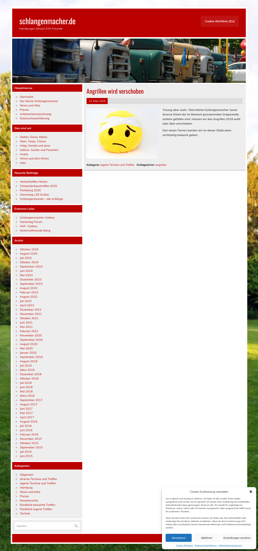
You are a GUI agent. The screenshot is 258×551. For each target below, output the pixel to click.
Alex (23, 163)
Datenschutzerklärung (206, 545)
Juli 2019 (26, 365)
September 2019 (31, 357)
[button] (251, 491)
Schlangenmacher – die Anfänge (41, 199)
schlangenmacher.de (47, 20)
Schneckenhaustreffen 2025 (38, 186)
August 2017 (28, 404)
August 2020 (28, 344)
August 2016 (28, 421)
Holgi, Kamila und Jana (35, 145)
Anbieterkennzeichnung (230, 545)
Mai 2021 (26, 327)
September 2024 (31, 266)
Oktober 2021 (29, 318)
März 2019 (27, 370)
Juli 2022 (26, 301)
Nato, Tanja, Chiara (33, 141)
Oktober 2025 (29, 249)
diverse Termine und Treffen (38, 479)
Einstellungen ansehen (237, 537)
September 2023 (31, 283)
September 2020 (31, 339)
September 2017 (31, 400)
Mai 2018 (26, 391)
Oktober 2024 (29, 262)
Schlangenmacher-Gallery (37, 217)
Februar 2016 (29, 434)
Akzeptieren (178, 537)
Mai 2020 (26, 348)
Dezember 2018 (31, 374)
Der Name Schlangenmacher (39, 101)
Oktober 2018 (29, 378)
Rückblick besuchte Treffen (37, 505)
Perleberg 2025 (30, 190)
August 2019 (28, 361)
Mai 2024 (26, 275)
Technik (25, 513)
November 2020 (31, 335)
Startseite (26, 97)
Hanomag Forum (31, 222)
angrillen (161, 165)
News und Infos (30, 105)
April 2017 (27, 417)
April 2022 (27, 305)
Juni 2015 (26, 456)
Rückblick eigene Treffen (36, 509)
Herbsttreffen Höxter (34, 181)
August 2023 (28, 288)
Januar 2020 (28, 352)
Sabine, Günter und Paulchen (39, 150)
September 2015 (31, 447)
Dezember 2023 (31, 279)
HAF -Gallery (28, 226)
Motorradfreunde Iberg (35, 230)
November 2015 (31, 438)
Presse (24, 109)
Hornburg (26, 487)
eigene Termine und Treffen (117, 165)
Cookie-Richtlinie (184, 545)
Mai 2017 (26, 413)
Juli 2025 (26, 258)
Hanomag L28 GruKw (34, 194)
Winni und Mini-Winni (34, 158)
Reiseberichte (29, 500)
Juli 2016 (26, 426)
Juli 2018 (26, 382)
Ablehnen (206, 537)
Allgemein (26, 474)
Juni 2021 (26, 322)
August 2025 (28, 253)
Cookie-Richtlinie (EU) (220, 21)
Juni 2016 (26, 430)
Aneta (24, 154)
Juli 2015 (26, 451)
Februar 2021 (29, 331)
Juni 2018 (26, 387)
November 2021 (31, 314)
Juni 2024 (26, 271)
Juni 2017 (26, 408)
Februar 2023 (29, 292)
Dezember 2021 (31, 309)
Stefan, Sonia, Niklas (33, 137)
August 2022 (28, 296)
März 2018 (27, 395)
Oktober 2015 (29, 443)
